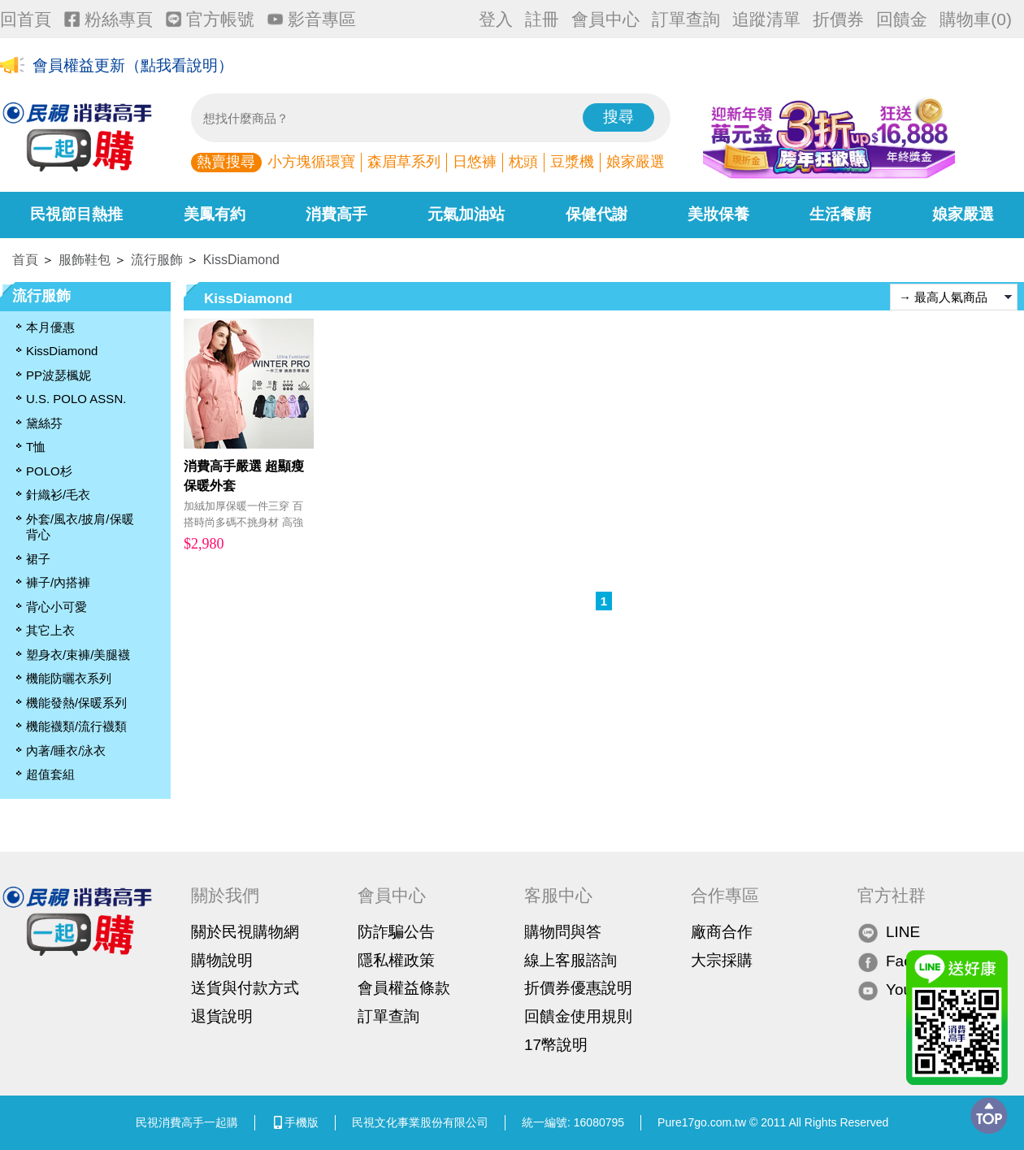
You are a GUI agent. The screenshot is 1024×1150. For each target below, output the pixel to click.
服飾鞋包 (85, 260)
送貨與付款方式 (245, 987)
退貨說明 (222, 1016)
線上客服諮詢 (570, 960)
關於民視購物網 (245, 931)
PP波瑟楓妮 (58, 375)
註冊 (542, 19)
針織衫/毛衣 (58, 494)
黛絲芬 (44, 423)
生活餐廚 (840, 214)
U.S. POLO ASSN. (76, 399)
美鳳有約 (214, 214)
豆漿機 (572, 162)
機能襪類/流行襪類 (76, 726)
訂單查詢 (686, 19)
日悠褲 (475, 162)
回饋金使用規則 (578, 1016)
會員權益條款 (404, 987)
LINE (888, 932)
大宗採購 (722, 960)
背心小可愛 (56, 607)
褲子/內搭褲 (58, 582)
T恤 (36, 446)
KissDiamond (241, 260)
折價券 (838, 19)
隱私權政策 (396, 960)
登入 (496, 19)
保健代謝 (596, 214)
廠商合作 (722, 931)
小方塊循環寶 (311, 162)
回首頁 (25, 19)
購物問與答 (562, 931)
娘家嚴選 (635, 162)
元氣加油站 (466, 214)
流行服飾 (157, 260)
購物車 (975, 19)
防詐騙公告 (396, 931)
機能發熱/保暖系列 (76, 703)
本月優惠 (50, 327)
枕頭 (523, 162)
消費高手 (336, 214)
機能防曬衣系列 (68, 678)
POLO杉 (49, 471)
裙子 (38, 559)
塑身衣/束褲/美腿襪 (78, 655)
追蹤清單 (766, 19)
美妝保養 (718, 214)
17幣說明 (556, 1044)
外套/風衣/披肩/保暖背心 (80, 527)
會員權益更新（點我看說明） (133, 66)
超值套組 (50, 774)
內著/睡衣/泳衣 (66, 750)
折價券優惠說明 (578, 987)
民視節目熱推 (76, 214)
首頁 (25, 260)
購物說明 (222, 960)
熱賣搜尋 (226, 162)
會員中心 (605, 19)
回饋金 (901, 19)
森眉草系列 (403, 162)
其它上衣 (50, 630)
